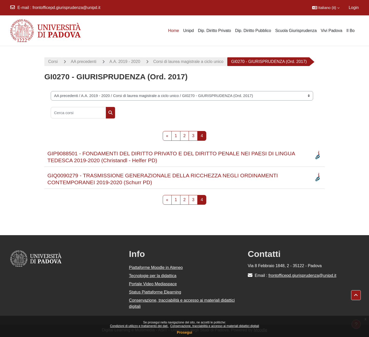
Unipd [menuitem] (188, 30)
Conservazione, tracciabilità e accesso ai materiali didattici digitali (214, 326)
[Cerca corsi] (78, 112)
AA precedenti (83, 61)
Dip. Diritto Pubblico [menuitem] (253, 30)
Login (354, 7)
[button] (326, 7)
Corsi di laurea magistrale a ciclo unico (188, 61)
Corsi (53, 61)
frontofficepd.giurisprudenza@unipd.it (66, 7)
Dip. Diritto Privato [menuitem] (214, 30)
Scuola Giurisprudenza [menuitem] (296, 30)
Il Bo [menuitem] (350, 30)
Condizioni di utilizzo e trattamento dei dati (139, 326)
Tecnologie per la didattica (152, 276)
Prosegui (184, 332)
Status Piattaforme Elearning (155, 292)
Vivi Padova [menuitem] (331, 30)
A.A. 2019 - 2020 (124, 61)
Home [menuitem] (173, 30)
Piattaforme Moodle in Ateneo (156, 267)
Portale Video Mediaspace (153, 284)
